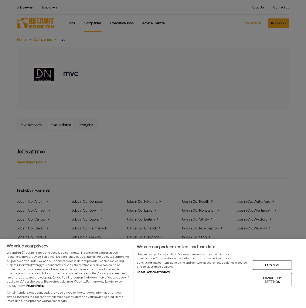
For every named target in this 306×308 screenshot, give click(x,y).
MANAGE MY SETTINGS (272, 280)
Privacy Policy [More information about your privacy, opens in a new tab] (35, 285)
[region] (153, 273)
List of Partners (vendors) (153, 272)
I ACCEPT (272, 265)
